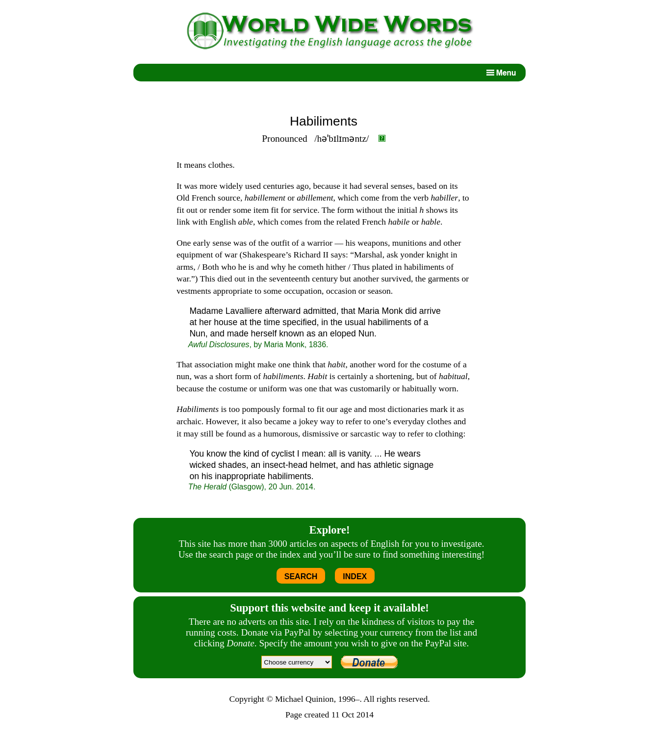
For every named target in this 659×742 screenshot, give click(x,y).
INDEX (355, 576)
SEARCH (301, 576)
